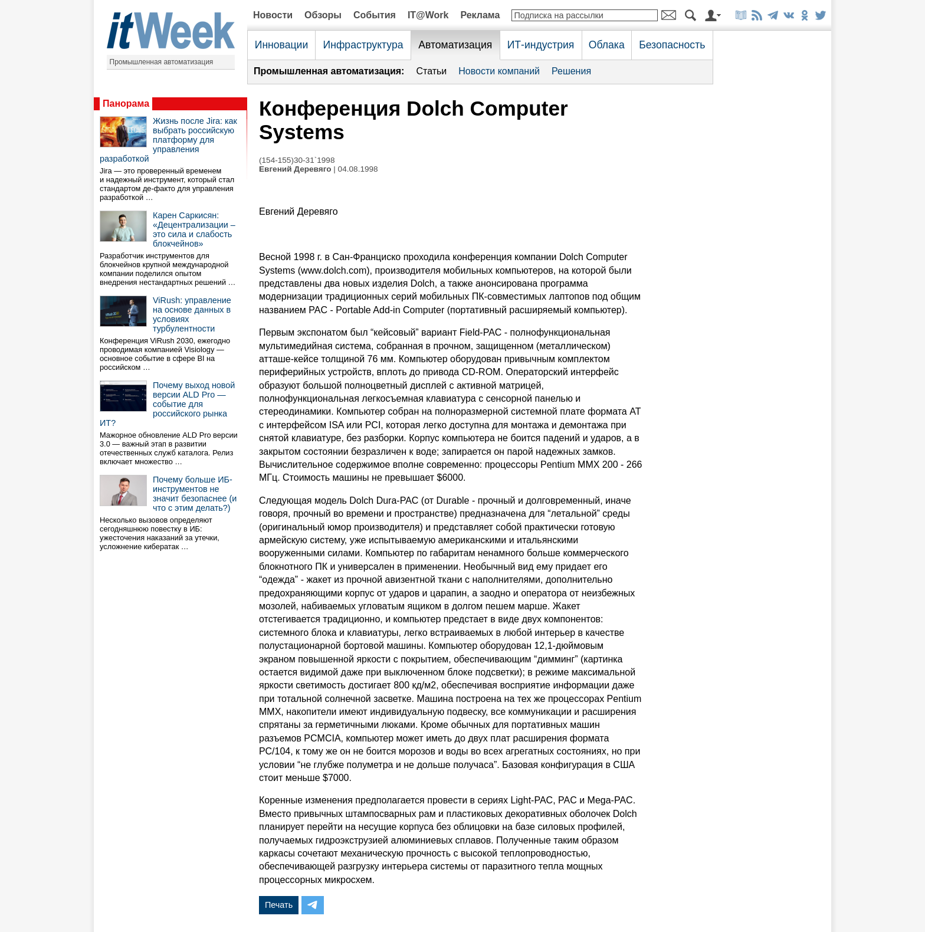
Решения (571, 71)
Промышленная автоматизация (162, 62)
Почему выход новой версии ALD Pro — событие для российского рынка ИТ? (167, 404)
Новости (273, 15)
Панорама (126, 104)
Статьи (431, 71)
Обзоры (323, 15)
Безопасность (672, 45)
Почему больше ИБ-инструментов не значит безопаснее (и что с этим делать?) (195, 494)
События (374, 15)
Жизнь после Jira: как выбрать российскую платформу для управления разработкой (168, 139)
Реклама (480, 15)
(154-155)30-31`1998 (296, 160)
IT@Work (428, 15)
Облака (607, 45)
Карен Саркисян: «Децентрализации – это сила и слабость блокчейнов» (194, 229)
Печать (279, 905)
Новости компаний (499, 71)
